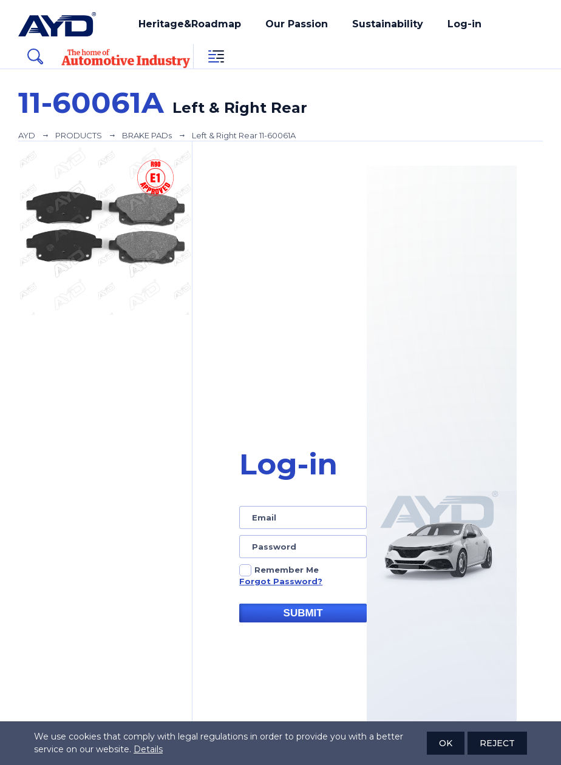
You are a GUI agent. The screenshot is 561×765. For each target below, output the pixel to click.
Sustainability (387, 24)
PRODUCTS (78, 135)
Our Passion (296, 24)
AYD (26, 135)
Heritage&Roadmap (189, 24)
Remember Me (286, 570)
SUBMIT (303, 613)
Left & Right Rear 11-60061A (244, 135)
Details (148, 749)
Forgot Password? (280, 581)
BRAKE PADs (147, 135)
